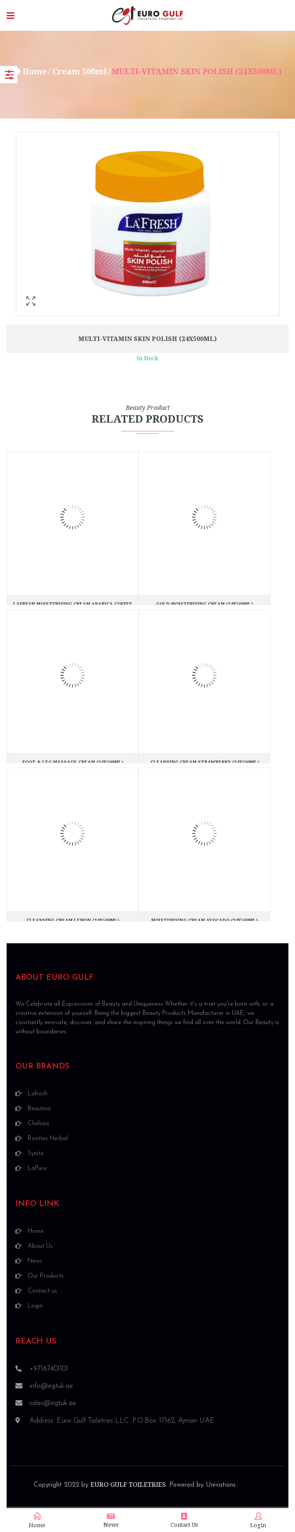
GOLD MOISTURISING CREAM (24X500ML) (204, 604)
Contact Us (184, 1520)
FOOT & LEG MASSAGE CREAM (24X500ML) (72, 762)
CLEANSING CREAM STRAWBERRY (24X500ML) (204, 762)
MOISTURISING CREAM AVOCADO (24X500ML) (204, 920)
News (110, 1520)
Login (258, 1520)
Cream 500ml (79, 71)
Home (35, 71)
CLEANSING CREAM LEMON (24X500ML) (72, 920)
